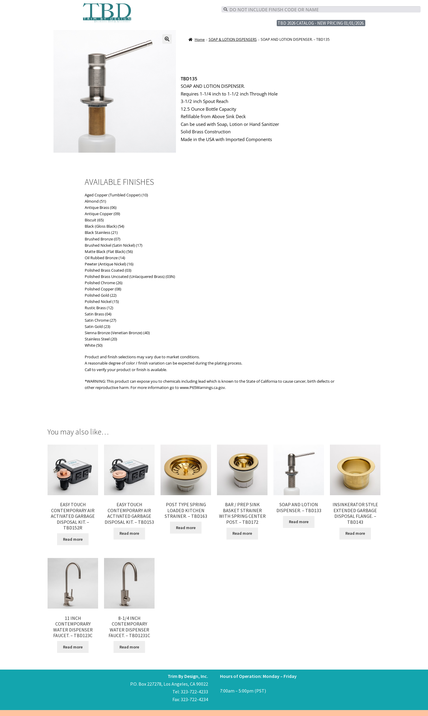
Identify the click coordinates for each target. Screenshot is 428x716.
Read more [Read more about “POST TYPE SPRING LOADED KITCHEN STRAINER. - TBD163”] (186, 527)
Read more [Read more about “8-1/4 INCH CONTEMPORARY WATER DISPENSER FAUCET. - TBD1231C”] (129, 647)
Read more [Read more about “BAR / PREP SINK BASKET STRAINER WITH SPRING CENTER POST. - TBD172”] (242, 533)
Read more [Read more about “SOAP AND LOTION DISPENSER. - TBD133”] (299, 521)
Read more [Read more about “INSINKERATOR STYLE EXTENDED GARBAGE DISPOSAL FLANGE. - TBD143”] (355, 533)
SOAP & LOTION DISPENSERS (233, 39)
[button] (167, 39)
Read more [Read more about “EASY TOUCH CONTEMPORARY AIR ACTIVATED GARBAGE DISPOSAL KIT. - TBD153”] (129, 533)
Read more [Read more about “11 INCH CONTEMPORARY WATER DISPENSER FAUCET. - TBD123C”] (73, 647)
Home (200, 39)
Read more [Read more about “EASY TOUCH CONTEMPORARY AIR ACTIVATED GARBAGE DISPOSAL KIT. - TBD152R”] (73, 539)
